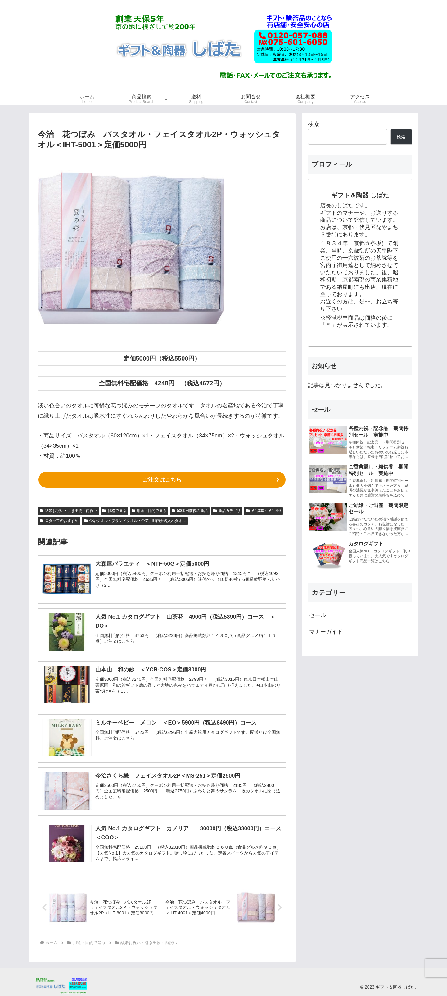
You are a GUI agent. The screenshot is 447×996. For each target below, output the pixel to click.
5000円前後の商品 (190, 511)
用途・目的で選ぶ (149, 511)
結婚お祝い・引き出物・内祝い (68, 511)
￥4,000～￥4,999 (263, 511)
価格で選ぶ (114, 511)
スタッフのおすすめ (59, 520)
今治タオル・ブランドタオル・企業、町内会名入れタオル (135, 520)
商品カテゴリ (227, 511)
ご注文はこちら (162, 480)
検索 (313, 124)
